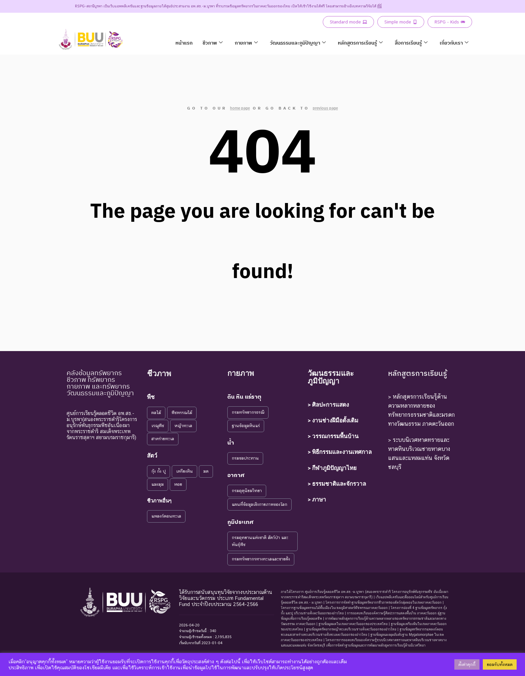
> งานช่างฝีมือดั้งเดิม (333, 420)
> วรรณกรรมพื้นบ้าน (333, 436)
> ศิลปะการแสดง (328, 404)
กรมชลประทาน (245, 458)
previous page (325, 108)
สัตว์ (152, 455)
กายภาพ (246, 43)
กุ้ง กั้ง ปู (158, 471)
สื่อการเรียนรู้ (411, 43)
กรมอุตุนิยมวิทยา (247, 490)
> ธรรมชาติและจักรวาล (337, 483)
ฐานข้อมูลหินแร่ (246, 425)
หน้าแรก (184, 43)
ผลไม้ (156, 412)
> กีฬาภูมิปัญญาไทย (332, 468)
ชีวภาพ (213, 43)
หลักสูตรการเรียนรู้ (360, 43)
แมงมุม (157, 484)
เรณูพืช (157, 425)
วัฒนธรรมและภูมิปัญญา (298, 43)
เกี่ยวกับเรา (454, 43)
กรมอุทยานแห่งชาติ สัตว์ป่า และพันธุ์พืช (260, 541)
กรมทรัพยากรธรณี (248, 412)
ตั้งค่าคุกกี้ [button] (466, 664)
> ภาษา (317, 499)
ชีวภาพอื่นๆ (159, 501)
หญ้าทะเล (183, 425)
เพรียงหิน (184, 471)
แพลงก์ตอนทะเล (166, 516)
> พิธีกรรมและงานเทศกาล (340, 452)
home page (240, 108)
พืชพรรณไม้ (181, 412)
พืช (151, 397)
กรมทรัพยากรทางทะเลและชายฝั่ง (261, 558)
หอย (178, 484)
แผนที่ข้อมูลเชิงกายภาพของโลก (259, 504)
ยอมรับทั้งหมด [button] (500, 664)
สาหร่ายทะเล (162, 438)
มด (206, 471)
